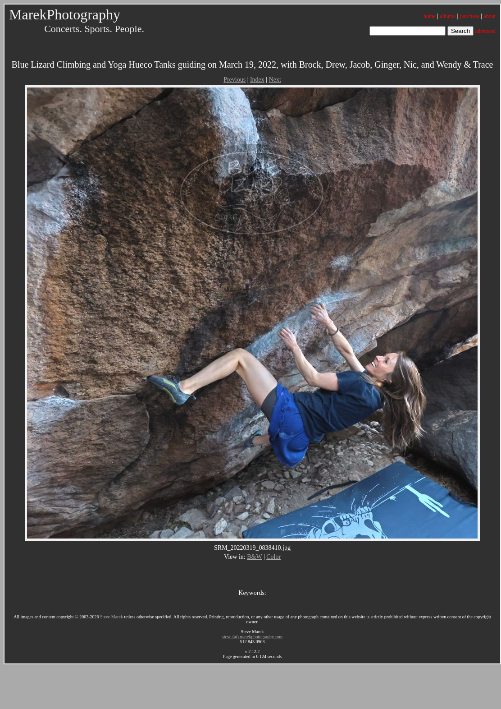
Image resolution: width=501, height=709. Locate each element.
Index (257, 79)
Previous (234, 79)
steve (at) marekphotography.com (252, 636)
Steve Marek (111, 616)
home (430, 16)
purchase (469, 16)
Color (273, 556)
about (489, 16)
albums (447, 16)
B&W (254, 556)
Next (275, 79)
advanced (485, 31)
